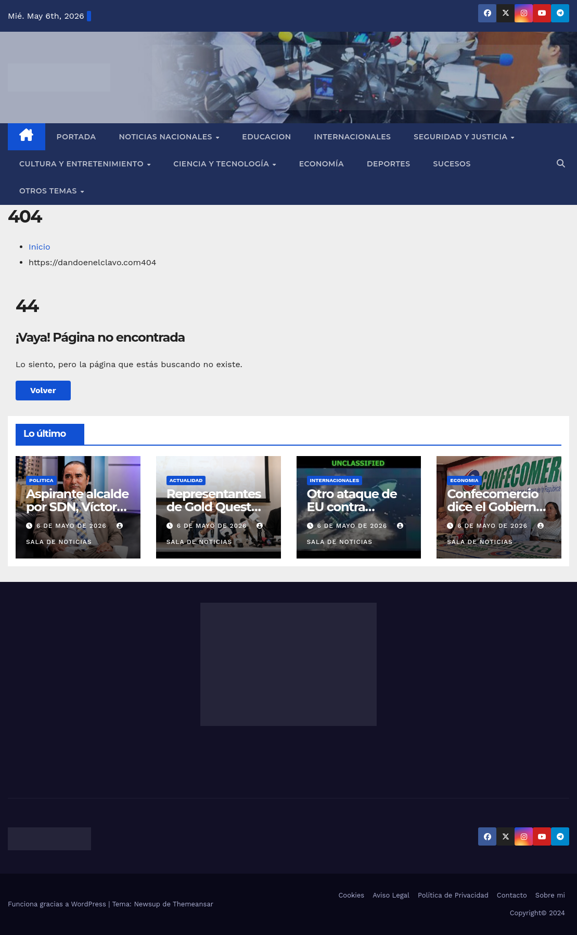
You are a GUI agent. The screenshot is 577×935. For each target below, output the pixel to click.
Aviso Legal (391, 895)
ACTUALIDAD (186, 480)
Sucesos (452, 163)
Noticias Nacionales (166, 136)
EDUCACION (266, 136)
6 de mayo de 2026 (72, 525)
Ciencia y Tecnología (222, 163)
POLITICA (41, 480)
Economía (321, 163)
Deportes (389, 163)
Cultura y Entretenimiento (82, 163)
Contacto (512, 895)
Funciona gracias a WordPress (58, 904)
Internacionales (352, 136)
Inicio (39, 247)
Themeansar (193, 904)
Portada (76, 136)
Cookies (351, 895)
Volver (43, 390)
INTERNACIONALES (335, 480)
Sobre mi (550, 895)
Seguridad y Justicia (462, 136)
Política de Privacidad (453, 895)
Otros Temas (49, 191)
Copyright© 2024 (537, 913)
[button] (561, 163)
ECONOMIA (464, 480)
